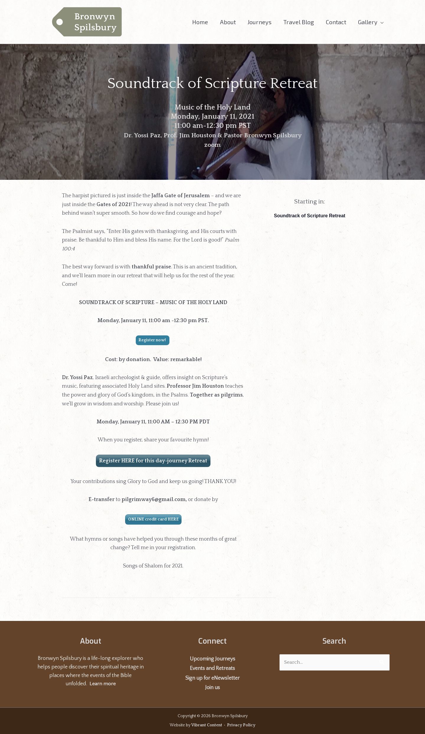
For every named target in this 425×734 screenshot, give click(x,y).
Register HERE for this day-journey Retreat (153, 461)
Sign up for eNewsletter (212, 678)
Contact (336, 21)
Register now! (152, 340)
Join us (212, 688)
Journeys (260, 21)
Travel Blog (298, 21)
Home (200, 21)
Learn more (102, 684)
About (228, 21)
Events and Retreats (212, 668)
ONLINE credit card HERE (153, 519)
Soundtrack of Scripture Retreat (309, 215)
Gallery (367, 21)
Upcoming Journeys (212, 659)
